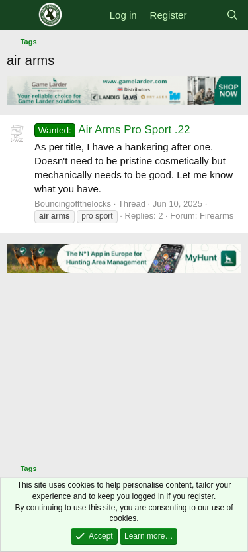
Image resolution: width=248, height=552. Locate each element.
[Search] (232, 15)
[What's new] (206, 15)
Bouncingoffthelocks (72, 204)
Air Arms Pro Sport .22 (112, 129)
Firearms (216, 216)
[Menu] (18, 15)
